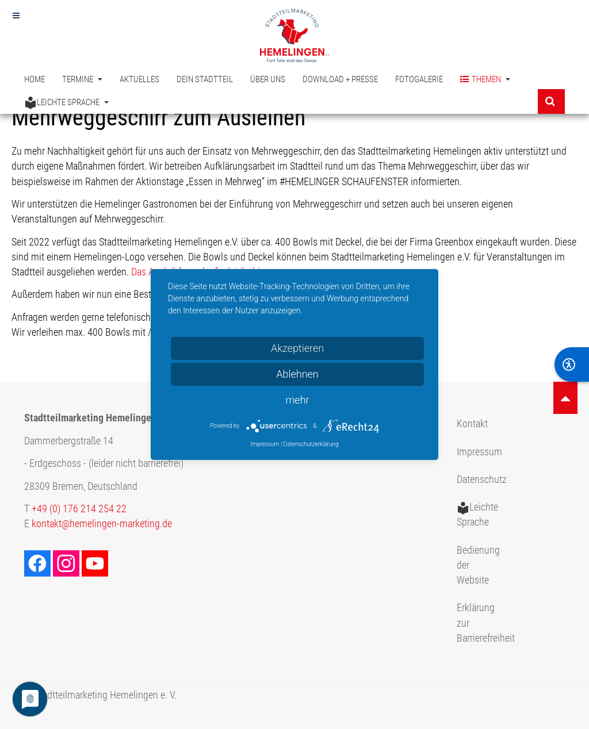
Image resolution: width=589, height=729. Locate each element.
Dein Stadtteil (205, 79)
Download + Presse (340, 79)
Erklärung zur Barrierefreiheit (483, 623)
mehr (297, 400)
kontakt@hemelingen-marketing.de (102, 524)
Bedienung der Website (478, 565)
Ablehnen (297, 374)
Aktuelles (139, 79)
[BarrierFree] (571, 364)
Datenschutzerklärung (311, 444)
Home (34, 79)
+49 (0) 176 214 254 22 (79, 509)
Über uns (267, 79)
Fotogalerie (419, 79)
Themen (485, 79)
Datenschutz (482, 479)
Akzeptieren (297, 348)
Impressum (479, 452)
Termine (82, 79)
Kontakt (472, 423)
